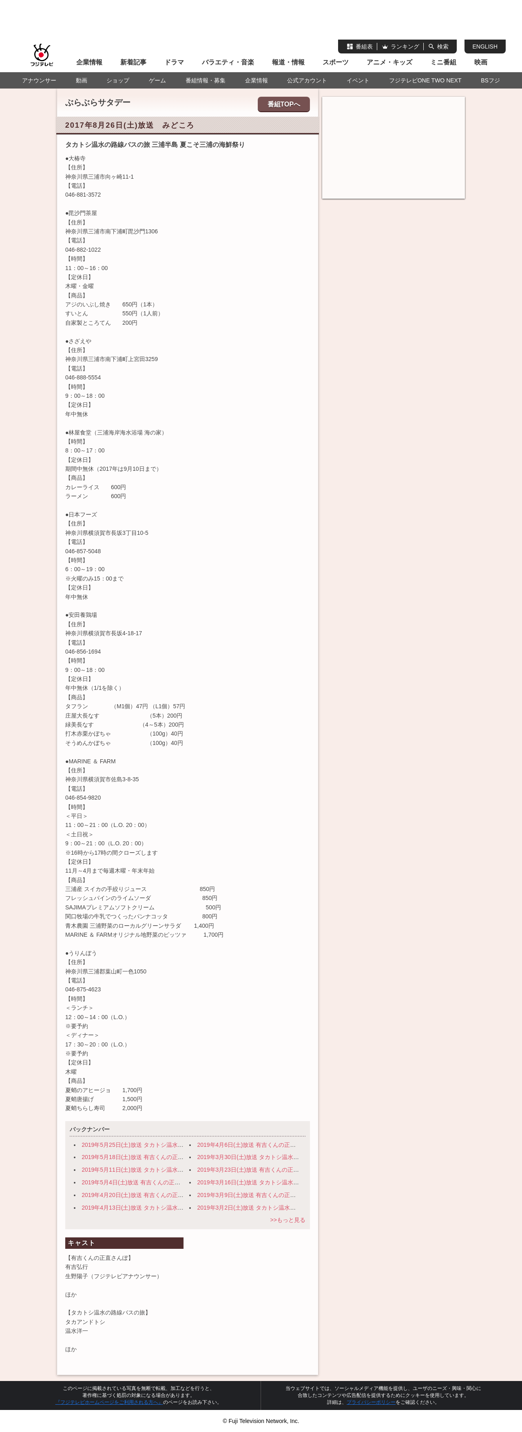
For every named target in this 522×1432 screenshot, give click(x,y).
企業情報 (89, 62)
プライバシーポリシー (371, 1402)
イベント (358, 80)
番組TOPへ (284, 104)
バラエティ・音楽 (228, 62)
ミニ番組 (443, 62)
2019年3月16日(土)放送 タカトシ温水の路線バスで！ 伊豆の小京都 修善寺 (294, 1182)
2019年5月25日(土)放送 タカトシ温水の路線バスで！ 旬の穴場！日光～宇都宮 (184, 1145)
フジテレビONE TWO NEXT (425, 80)
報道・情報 (288, 62)
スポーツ (336, 62)
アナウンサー (39, 80)
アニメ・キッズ (389, 62)
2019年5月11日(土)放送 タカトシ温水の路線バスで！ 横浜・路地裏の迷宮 (178, 1169)
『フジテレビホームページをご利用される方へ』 (109, 1402)
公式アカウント (307, 80)
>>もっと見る (287, 1220)
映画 (480, 62)
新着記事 (133, 62)
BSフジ (490, 80)
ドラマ (174, 62)
